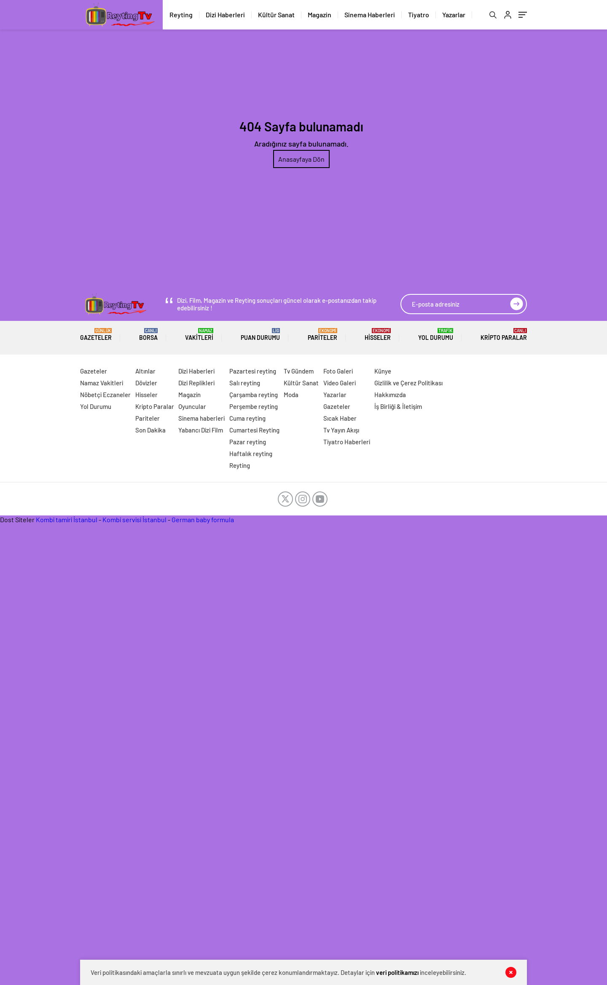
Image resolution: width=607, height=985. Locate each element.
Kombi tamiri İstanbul (66, 519)
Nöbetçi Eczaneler (105, 394)
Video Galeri (339, 383)
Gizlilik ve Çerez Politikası (408, 383)
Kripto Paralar (504, 334)
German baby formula (203, 519)
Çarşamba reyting (253, 394)
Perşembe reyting (253, 406)
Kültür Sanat (276, 15)
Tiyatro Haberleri (346, 442)
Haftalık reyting (250, 453)
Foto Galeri (338, 371)
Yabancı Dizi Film (200, 430)
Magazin (319, 15)
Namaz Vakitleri (101, 383)
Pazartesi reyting (252, 371)
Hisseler (378, 334)
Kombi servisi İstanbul (134, 519)
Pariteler (322, 334)
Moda (291, 394)
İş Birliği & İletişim (398, 406)
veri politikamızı (397, 972)
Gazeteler (96, 334)
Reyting (181, 15)
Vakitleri (199, 334)
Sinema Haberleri (369, 15)
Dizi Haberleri (225, 15)
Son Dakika (150, 430)
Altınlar (145, 371)
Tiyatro (418, 15)
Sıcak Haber (340, 418)
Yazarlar (453, 15)
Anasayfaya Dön (301, 159)
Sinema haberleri (201, 418)
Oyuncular (192, 406)
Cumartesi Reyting (254, 430)
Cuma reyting (247, 418)
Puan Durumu (260, 334)
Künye (382, 371)
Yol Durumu (435, 334)
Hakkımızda (390, 394)
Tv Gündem (299, 371)
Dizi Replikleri (196, 383)
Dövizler (146, 383)
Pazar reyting (247, 442)
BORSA (148, 334)
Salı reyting (244, 383)
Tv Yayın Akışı (341, 430)
